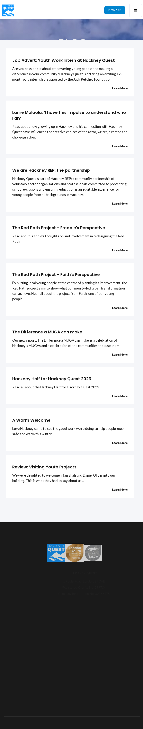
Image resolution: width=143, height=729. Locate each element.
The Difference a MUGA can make (47, 332)
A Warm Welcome (31, 420)
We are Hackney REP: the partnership (51, 170)
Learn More (120, 88)
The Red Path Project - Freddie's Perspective (58, 228)
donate (114, 10)
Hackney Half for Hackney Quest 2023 (51, 379)
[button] (135, 10)
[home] (7, 10)
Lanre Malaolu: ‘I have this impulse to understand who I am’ (69, 115)
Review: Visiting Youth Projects (44, 467)
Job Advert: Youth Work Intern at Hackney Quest (63, 60)
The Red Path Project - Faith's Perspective (56, 274)
